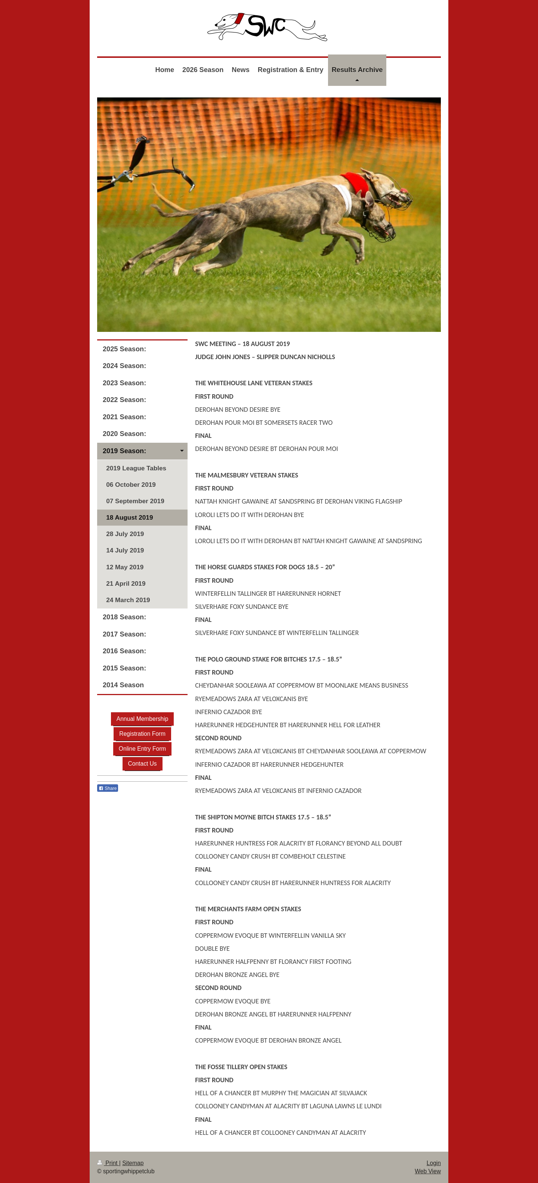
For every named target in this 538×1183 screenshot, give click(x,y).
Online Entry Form (142, 748)
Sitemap (132, 1163)
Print (108, 1163)
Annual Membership (142, 719)
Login (434, 1163)
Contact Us (142, 763)
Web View (428, 1171)
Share (108, 788)
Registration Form (142, 734)
